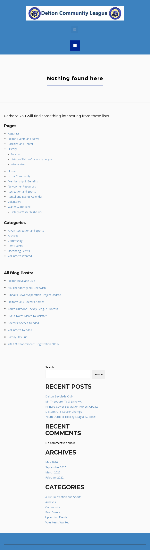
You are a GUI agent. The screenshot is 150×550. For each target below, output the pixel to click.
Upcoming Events (19, 251)
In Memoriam (18, 164)
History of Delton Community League (31, 159)
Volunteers (14, 202)
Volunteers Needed (20, 330)
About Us (14, 134)
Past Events (15, 246)
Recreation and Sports (22, 191)
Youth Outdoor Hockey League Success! (33, 309)
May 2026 (51, 462)
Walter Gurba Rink (19, 207)
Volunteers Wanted (20, 256)
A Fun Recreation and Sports (26, 230)
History (12, 149)
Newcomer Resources (22, 186)
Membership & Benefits (23, 181)
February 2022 (54, 477)
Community (15, 241)
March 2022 (52, 472)
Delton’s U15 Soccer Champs (26, 302)
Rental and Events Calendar (25, 196)
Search (49, 367)
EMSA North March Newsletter (27, 316)
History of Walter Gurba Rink (26, 211)
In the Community (19, 176)
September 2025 (55, 467)
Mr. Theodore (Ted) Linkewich (27, 288)
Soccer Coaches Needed (23, 323)
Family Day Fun (17, 337)
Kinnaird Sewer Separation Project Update (34, 295)
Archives (15, 154)
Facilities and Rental (20, 144)
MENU (75, 45)
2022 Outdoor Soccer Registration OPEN (33, 344)
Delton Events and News (23, 139)
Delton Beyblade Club (21, 281)
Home (12, 171)
